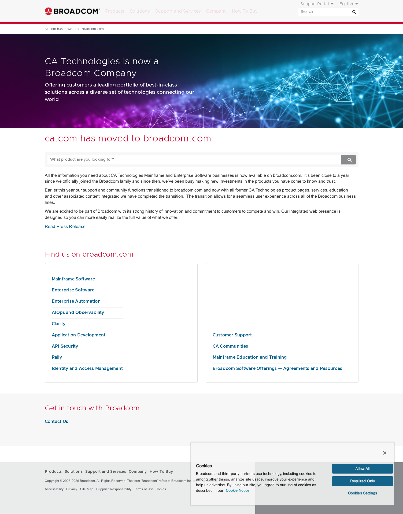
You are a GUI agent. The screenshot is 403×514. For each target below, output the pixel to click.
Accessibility (54, 489)
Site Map (87, 489)
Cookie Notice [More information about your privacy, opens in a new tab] (237, 490)
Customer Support (232, 335)
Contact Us (56, 421)
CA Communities (230, 346)
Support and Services (178, 11)
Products (114, 11)
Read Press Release (65, 226)
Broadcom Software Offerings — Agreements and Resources (277, 368)
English (346, 4)
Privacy (71, 489)
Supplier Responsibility (114, 489)
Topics (161, 489)
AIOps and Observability (78, 312)
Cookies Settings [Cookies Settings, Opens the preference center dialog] (362, 493)
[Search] (354, 12)
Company (216, 11)
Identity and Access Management (87, 368)
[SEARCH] (328, 12)
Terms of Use (144, 489)
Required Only (362, 481)
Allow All (362, 469)
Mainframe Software (73, 279)
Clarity (59, 324)
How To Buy (245, 11)
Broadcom (72, 11)
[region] (292, 473)
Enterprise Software (73, 290)
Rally (57, 357)
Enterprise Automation (76, 301)
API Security (65, 346)
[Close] (385, 453)
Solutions (140, 11)
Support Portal (315, 4)
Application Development (79, 335)
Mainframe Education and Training (250, 357)
